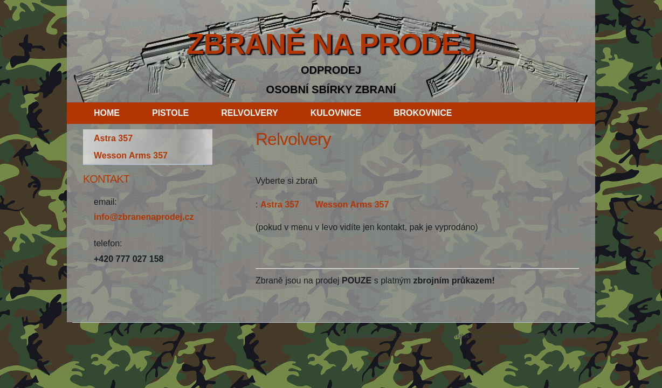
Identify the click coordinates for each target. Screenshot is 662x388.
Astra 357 (279, 204)
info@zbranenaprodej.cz (144, 216)
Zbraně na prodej (330, 43)
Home (107, 112)
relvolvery (249, 112)
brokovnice (423, 112)
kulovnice (336, 112)
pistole (170, 112)
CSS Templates (567, 335)
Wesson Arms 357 (352, 204)
